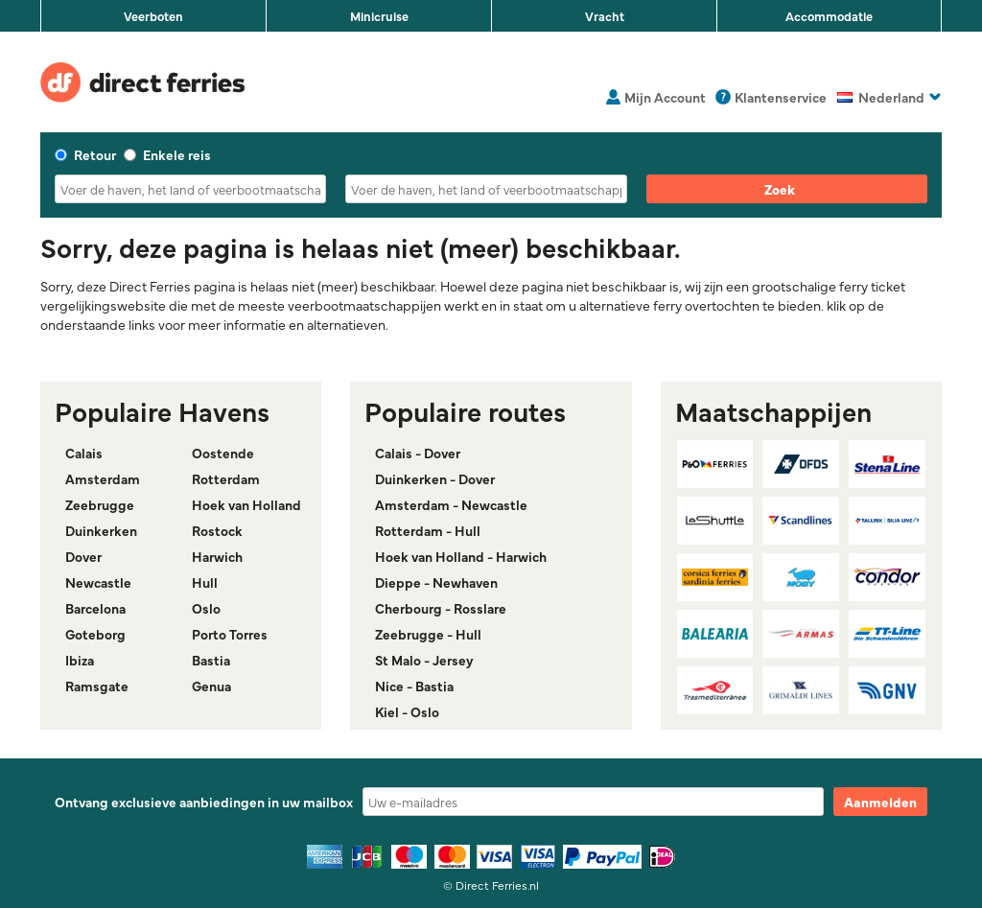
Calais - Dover (417, 452)
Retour (85, 154)
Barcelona (95, 607)
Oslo (206, 607)
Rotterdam (226, 478)
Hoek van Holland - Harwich (461, 556)
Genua (211, 685)
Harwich (217, 556)
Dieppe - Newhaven (436, 582)
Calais (84, 452)
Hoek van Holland (246, 504)
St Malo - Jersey (424, 659)
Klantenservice (781, 96)
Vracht (604, 15)
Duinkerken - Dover (435, 478)
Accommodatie (829, 15)
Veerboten (153, 15)
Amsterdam (102, 478)
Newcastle (98, 582)
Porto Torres (230, 633)
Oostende (223, 452)
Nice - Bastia (414, 685)
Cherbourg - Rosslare (440, 607)
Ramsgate (97, 685)
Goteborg (95, 633)
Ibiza (79, 659)
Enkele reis (167, 154)
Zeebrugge (99, 504)
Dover (83, 556)
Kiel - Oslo (407, 711)
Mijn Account (665, 96)
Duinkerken (101, 530)
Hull (205, 582)
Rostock (217, 530)
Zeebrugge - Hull (428, 633)
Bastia (211, 659)
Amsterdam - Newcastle (451, 504)
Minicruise (379, 15)
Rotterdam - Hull (427, 530)
